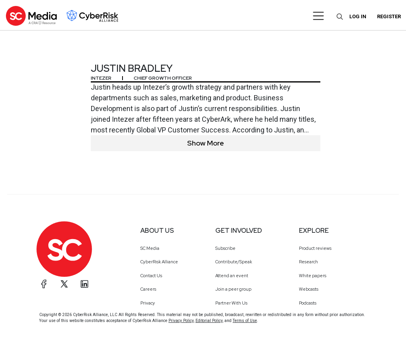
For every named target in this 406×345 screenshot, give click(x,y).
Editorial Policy (208, 320)
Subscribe (225, 248)
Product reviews (315, 248)
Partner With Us (231, 303)
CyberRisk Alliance (159, 261)
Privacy (147, 303)
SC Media (149, 248)
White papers (312, 275)
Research (308, 261)
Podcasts (307, 303)
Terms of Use (245, 320)
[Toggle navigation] (318, 16)
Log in (357, 16)
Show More (205, 143)
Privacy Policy (181, 320)
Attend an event (231, 275)
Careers (148, 289)
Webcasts (308, 289)
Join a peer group (233, 289)
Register (389, 16)
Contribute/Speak (233, 261)
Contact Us (151, 275)
